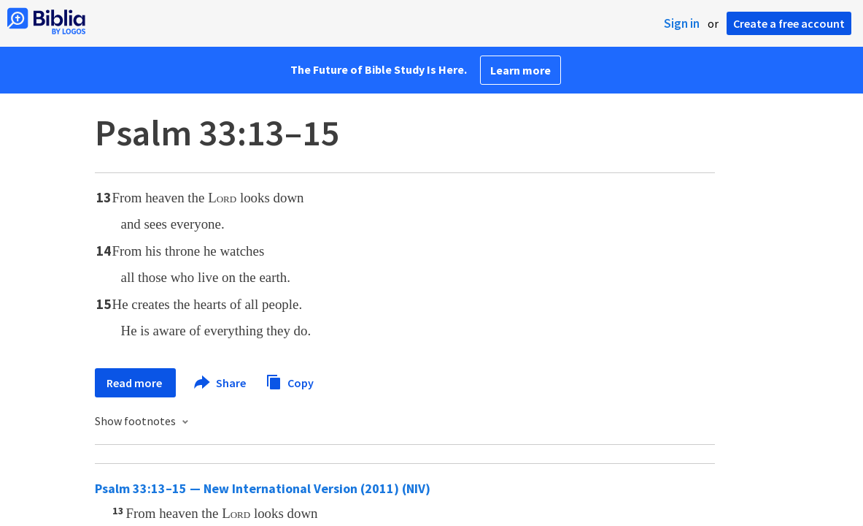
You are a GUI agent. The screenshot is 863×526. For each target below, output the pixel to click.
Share (220, 383)
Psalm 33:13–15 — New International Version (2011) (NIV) (262, 488)
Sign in (682, 23)
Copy (290, 381)
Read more (135, 383)
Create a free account (789, 23)
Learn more (520, 70)
